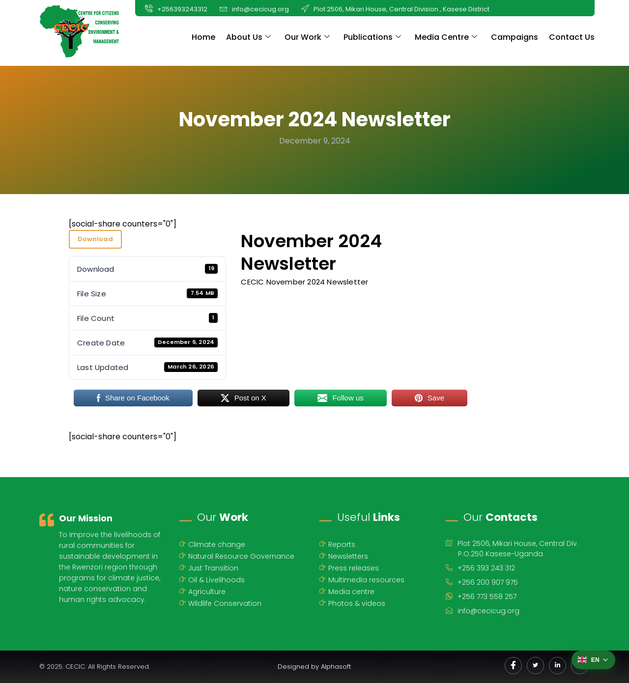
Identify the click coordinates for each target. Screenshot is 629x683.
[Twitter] (535, 665)
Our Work (307, 37)
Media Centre (446, 37)
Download (95, 239)
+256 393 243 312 (480, 567)
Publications (372, 37)
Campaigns (514, 37)
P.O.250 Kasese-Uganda (500, 552)
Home (203, 37)
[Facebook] (513, 665)
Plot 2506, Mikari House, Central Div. (512, 542)
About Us (248, 37)
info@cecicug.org (482, 609)
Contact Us (572, 37)
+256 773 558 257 (481, 595)
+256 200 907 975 (482, 581)
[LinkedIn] (557, 665)
